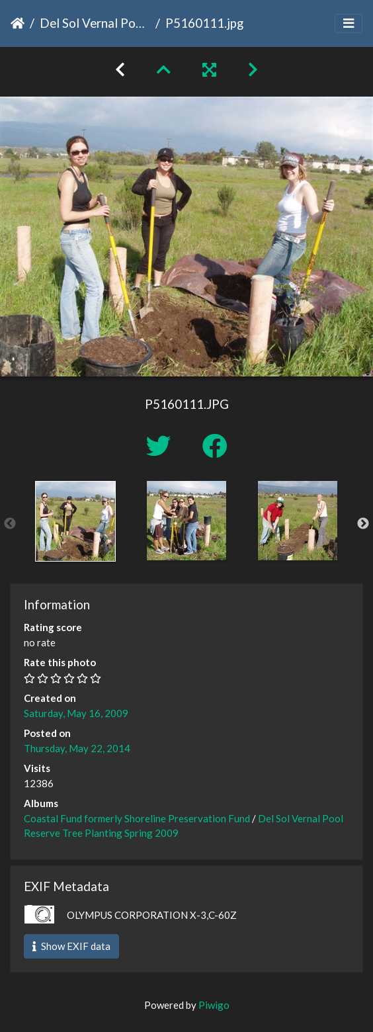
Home (17, 23)
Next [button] (363, 524)
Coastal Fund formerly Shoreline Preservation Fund (137, 818)
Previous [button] (10, 524)
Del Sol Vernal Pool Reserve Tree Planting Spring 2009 (95, 22)
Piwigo (213, 1005)
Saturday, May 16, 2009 (76, 713)
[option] (75, 521)
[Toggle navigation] (348, 23)
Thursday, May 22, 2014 (77, 748)
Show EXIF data (71, 946)
